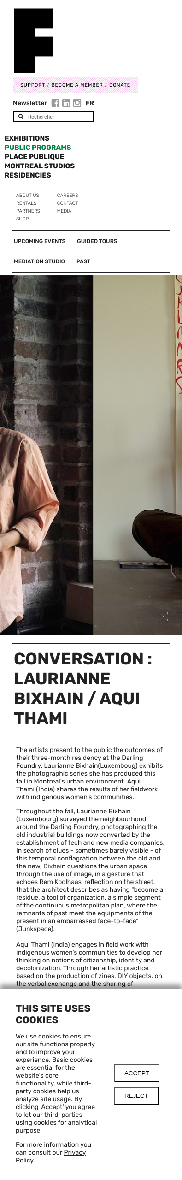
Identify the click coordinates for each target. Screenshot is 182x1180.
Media (64, 211)
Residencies (28, 175)
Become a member (77, 85)
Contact (67, 203)
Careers (67, 195)
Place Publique (34, 157)
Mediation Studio (39, 261)
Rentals (26, 203)
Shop (22, 219)
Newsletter (30, 103)
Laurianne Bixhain (71, 766)
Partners (28, 211)
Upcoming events (39, 241)
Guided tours (97, 241)
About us (27, 195)
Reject (136, 1095)
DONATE (119, 85)
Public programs (38, 147)
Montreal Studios (40, 166)
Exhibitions (27, 138)
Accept (136, 1073)
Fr (90, 103)
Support (32, 85)
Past (83, 261)
